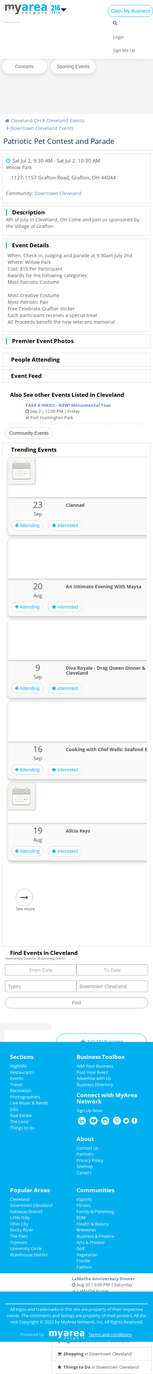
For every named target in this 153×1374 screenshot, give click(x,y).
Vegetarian (87, 1255)
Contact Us (87, 1148)
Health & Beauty (92, 1224)
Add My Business (101, 1041)
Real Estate (21, 1115)
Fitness (83, 1205)
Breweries (86, 1230)
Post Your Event (92, 1072)
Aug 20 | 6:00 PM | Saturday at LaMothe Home (101, 1285)
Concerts (24, 66)
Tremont (18, 1242)
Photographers (25, 1097)
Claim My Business (130, 11)
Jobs (14, 1109)
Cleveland (19, 1199)
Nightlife (18, 1066)
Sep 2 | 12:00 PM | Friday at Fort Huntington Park (76, 411)
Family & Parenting (95, 1211)
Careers (84, 1173)
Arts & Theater (90, 1242)
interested (65, 525)
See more (25, 909)
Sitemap (84, 1166)
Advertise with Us (93, 1078)
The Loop (19, 1121)
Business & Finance (95, 1236)
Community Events (28, 433)
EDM (81, 1217)
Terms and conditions (110, 1334)
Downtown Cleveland (58, 193)
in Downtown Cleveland (94, 1354)
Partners (85, 1154)
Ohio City (19, 1224)
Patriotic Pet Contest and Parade (58, 141)
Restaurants (22, 1072)
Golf (80, 1248)
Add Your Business (94, 1066)
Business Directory (94, 1085)
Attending (27, 525)
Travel (16, 1085)
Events (16, 1078)
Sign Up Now (89, 1110)
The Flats (19, 1236)
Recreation (20, 1090)
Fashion (84, 1267)
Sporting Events (73, 66)
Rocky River (21, 1230)
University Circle (26, 1248)
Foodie (83, 1261)
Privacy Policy (90, 1160)
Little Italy (20, 1217)
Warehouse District (29, 1255)
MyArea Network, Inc (82, 1322)
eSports (84, 1199)
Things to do (22, 1128)
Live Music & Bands (29, 1103)
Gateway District (26, 1211)
